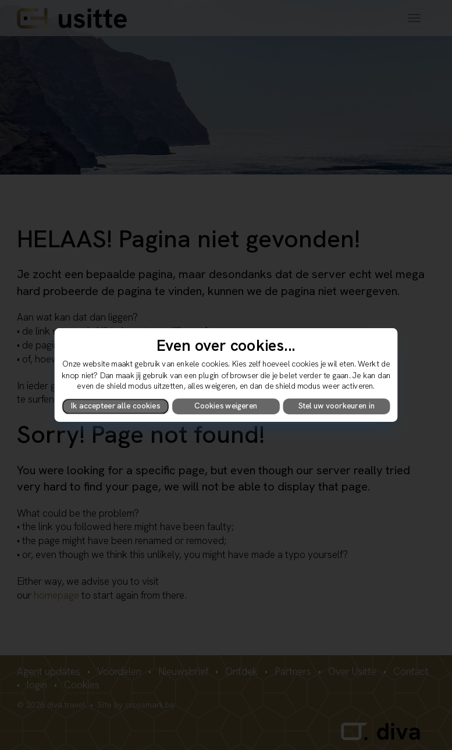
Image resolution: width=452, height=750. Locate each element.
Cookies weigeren (225, 406)
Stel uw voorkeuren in (336, 406)
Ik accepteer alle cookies (115, 406)
